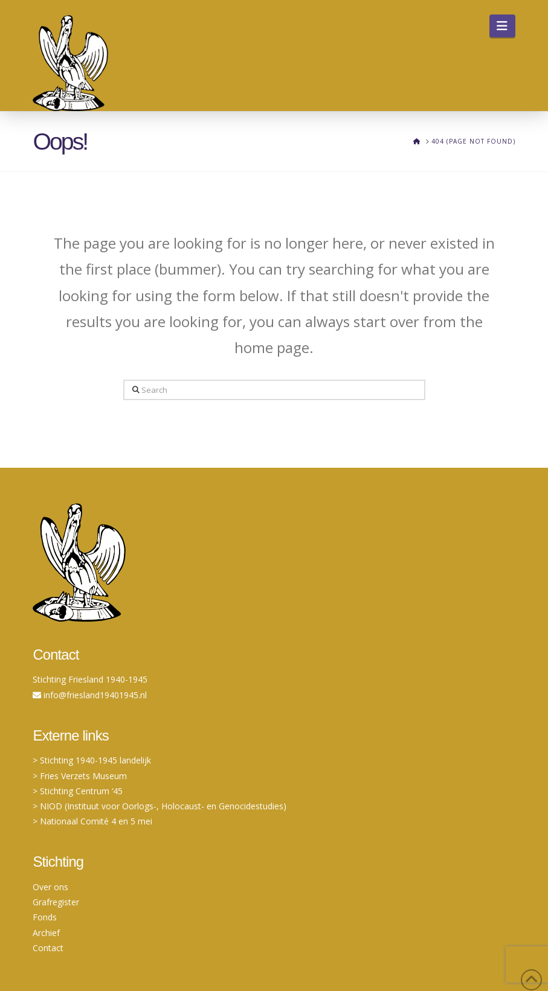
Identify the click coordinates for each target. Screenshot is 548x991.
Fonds (45, 917)
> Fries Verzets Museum (80, 776)
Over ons (50, 887)
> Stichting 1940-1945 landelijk (92, 760)
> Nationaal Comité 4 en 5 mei (92, 821)
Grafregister (56, 902)
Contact (48, 948)
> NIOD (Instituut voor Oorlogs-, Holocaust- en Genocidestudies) (159, 806)
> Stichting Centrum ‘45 (78, 791)
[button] (502, 25)
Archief (46, 932)
